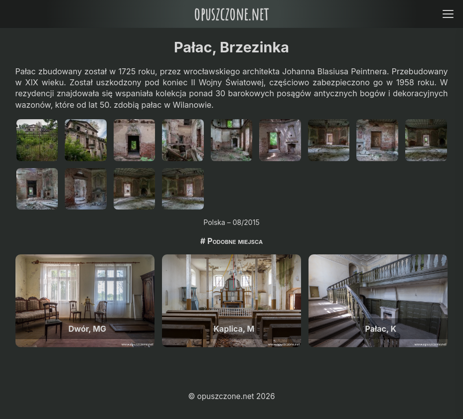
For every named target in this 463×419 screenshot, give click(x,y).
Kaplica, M (234, 329)
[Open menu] (448, 13)
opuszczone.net (231, 13)
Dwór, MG (87, 329)
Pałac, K (381, 329)
